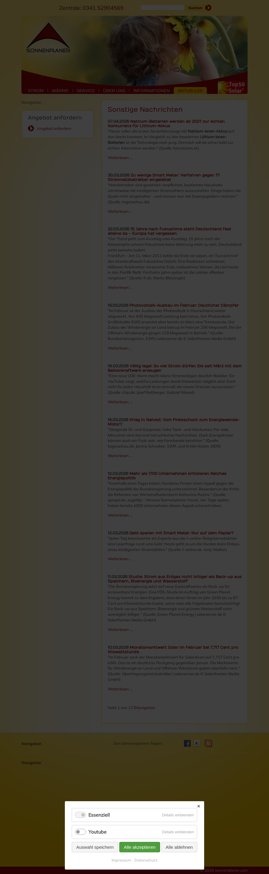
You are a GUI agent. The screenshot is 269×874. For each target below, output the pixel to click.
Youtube (97, 832)
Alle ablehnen (179, 847)
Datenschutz (146, 860)
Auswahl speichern (95, 847)
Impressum (121, 860)
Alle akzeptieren (140, 847)
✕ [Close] (198, 806)
